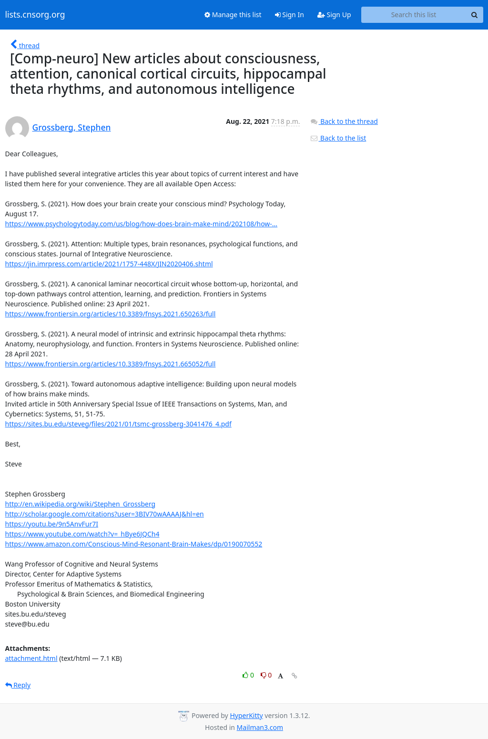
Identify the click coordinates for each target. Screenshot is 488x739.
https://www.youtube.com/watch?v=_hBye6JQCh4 (82, 533)
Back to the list (338, 137)
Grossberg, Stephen (71, 127)
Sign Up (334, 14)
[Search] (474, 15)
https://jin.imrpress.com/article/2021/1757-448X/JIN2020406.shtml (109, 263)
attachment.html (31, 658)
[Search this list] (414, 15)
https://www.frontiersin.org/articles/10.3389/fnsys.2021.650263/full (110, 313)
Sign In (289, 14)
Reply (18, 684)
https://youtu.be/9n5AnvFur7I (52, 523)
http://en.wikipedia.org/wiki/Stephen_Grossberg (80, 503)
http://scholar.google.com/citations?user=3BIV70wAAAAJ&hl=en (104, 513)
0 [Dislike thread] (266, 674)
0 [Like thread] (249, 674)
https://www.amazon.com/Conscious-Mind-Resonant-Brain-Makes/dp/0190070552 (134, 543)
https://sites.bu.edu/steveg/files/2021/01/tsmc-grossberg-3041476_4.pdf (118, 423)
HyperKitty (246, 715)
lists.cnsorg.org (35, 14)
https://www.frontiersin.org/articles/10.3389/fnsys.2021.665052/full (110, 363)
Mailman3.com (260, 727)
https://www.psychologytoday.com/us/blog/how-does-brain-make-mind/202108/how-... (141, 223)
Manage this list (233, 14)
